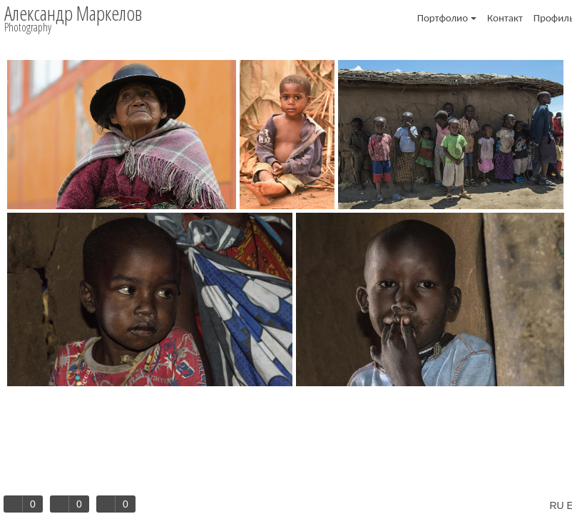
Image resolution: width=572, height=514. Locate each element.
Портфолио (446, 18)
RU (556, 505)
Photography (27, 27)
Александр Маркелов (73, 13)
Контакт (505, 18)
